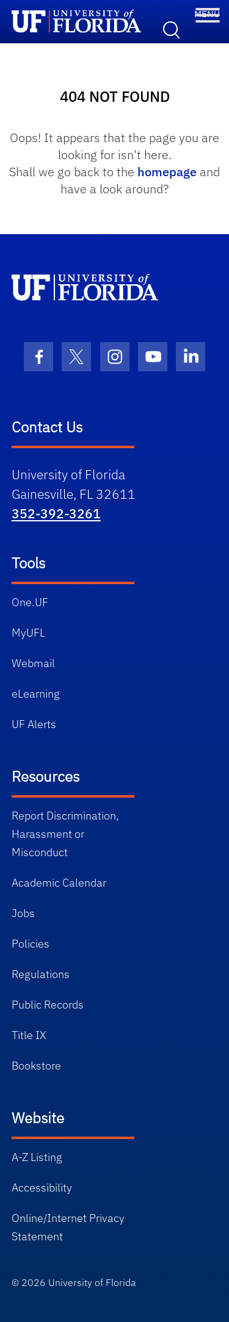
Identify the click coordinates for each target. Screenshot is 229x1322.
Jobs (23, 913)
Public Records (48, 1005)
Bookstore (36, 1066)
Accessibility (42, 1188)
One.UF (30, 602)
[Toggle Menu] (207, 12)
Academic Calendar (59, 883)
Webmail (33, 663)
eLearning (36, 694)
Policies (30, 944)
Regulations (41, 974)
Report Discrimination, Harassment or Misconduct (65, 834)
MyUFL (28, 633)
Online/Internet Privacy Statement (68, 1227)
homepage (167, 171)
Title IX (29, 1035)
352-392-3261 (56, 513)
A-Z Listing (37, 1157)
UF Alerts (34, 724)
